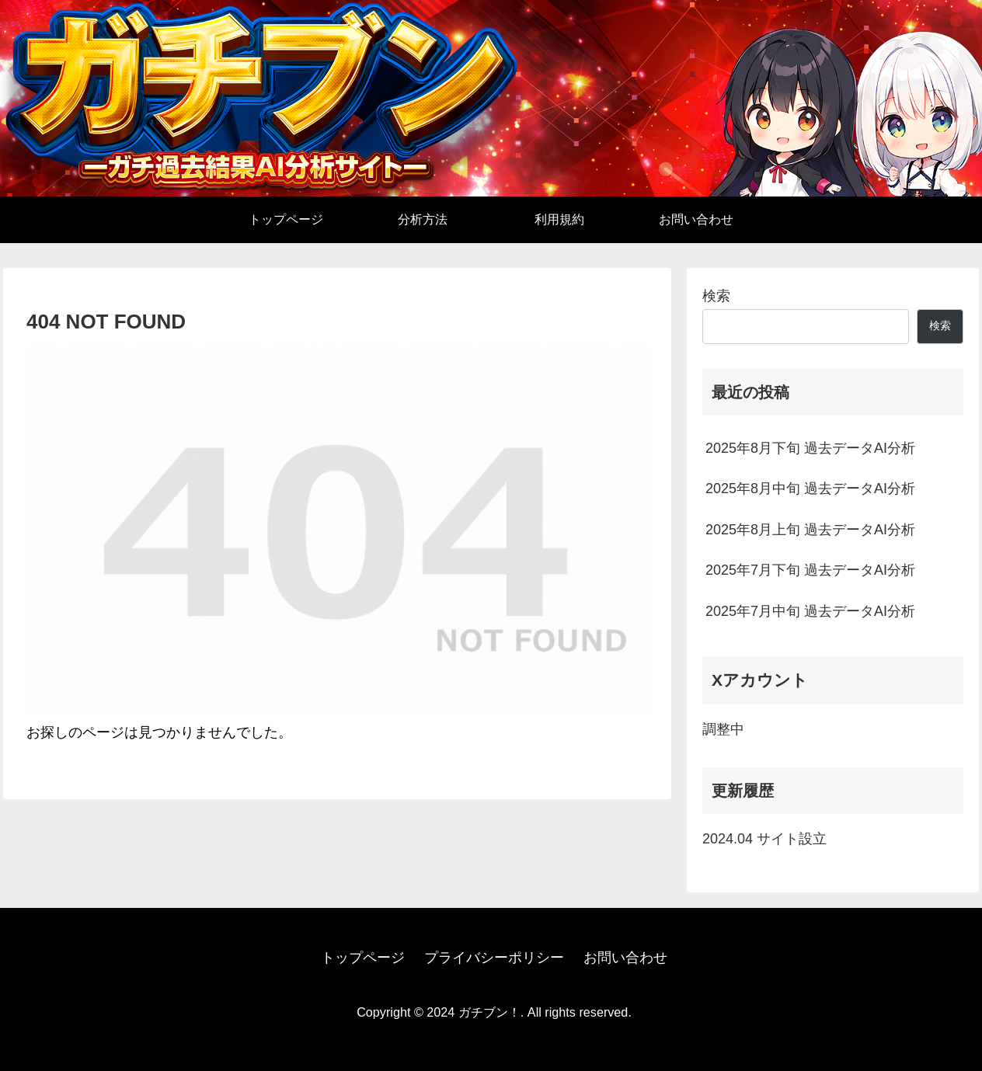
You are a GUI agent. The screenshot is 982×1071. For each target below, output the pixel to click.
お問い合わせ (625, 957)
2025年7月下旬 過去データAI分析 (810, 570)
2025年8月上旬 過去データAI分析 (810, 529)
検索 (716, 296)
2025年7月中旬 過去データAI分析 (810, 611)
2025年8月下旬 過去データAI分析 (810, 448)
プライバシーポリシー (494, 957)
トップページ (363, 957)
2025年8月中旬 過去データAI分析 (810, 488)
